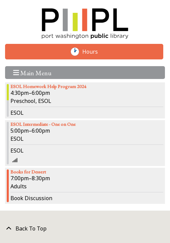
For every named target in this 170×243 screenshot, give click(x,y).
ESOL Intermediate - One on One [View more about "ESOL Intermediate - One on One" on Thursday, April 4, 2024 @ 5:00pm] (43, 124)
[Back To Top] (85, 228)
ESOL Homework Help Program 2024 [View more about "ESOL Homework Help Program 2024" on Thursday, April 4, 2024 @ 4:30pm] (48, 86)
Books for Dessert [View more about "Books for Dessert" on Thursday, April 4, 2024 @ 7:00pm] (28, 171)
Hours (93, 52)
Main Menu (32, 72)
